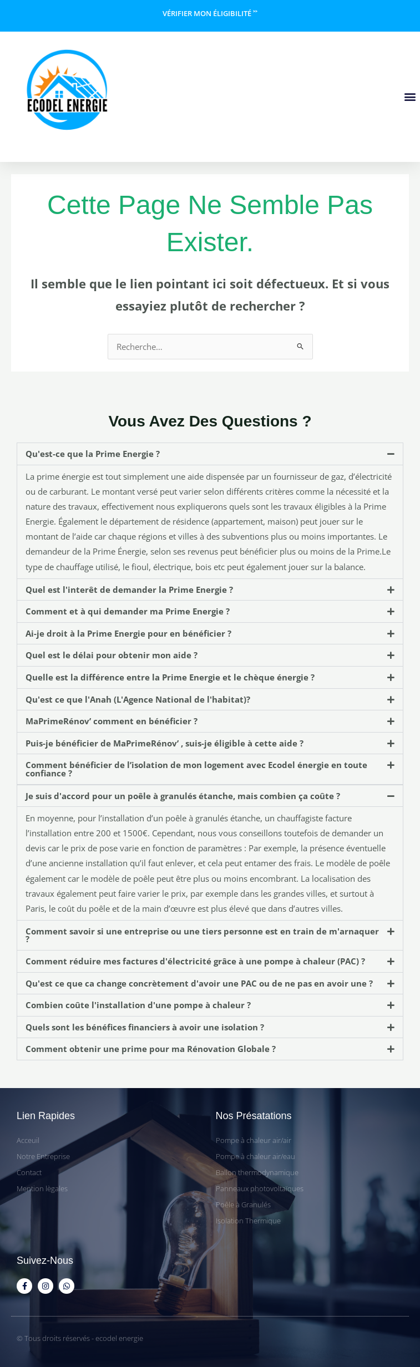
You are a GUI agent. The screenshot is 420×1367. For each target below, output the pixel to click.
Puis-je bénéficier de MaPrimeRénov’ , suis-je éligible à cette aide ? (164, 743)
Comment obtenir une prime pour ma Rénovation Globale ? (151, 1048)
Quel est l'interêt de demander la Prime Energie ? (129, 589)
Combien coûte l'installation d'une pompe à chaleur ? (138, 1004)
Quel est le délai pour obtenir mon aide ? (112, 654)
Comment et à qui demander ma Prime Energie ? (128, 611)
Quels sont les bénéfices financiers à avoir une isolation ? (145, 1027)
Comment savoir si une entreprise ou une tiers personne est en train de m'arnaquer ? (202, 935)
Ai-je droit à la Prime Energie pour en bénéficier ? (128, 633)
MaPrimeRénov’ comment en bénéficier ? (112, 720)
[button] (410, 96)
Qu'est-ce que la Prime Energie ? (93, 453)
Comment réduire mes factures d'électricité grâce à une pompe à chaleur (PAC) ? (195, 961)
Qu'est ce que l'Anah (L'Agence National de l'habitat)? (138, 699)
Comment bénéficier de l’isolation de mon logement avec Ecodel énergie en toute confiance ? (196, 769)
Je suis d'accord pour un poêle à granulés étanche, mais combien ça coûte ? (183, 795)
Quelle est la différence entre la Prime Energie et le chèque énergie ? (170, 677)
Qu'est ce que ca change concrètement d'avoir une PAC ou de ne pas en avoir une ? (199, 983)
